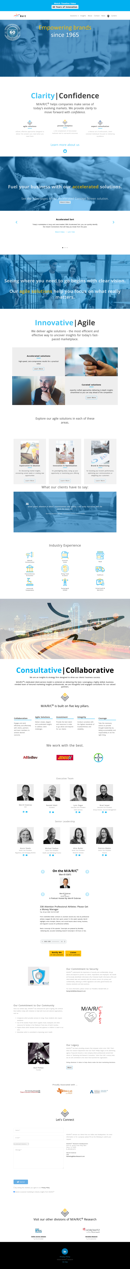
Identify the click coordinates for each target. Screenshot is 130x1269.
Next (118, 758)
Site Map (65, 1262)
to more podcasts (73, 953)
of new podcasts (56, 953)
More (70, 1068)
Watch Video (60, 232)
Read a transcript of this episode (50, 928)
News (103, 16)
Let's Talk (71, 232)
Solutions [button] (74, 16)
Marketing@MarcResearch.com (75, 1156)
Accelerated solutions (38, 356)
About (90, 16)
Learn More (38, 369)
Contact (97, 16)
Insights (83, 16)
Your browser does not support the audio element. (53, 941)
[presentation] (27, 1174)
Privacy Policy (46, 1187)
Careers (114, 16)
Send (21, 1182)
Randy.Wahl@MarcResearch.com (76, 991)
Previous (12, 758)
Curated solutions (91, 384)
